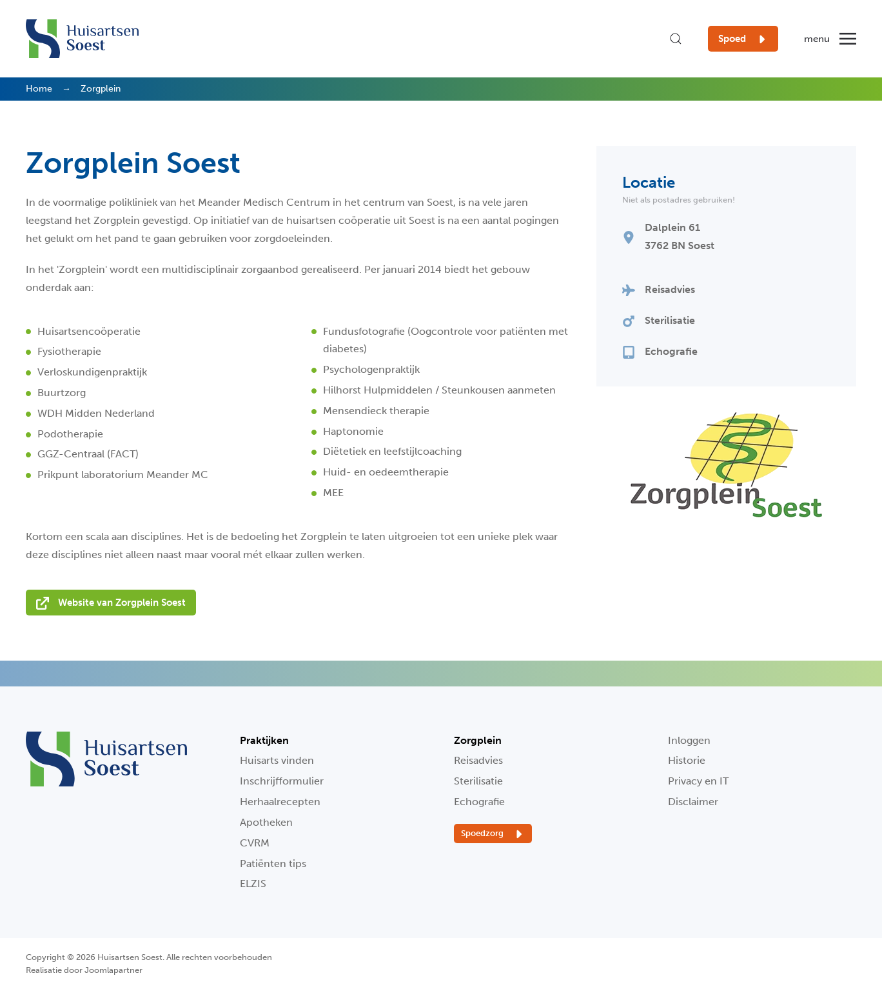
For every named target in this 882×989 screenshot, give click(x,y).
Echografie (479, 801)
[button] (675, 38)
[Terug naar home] (82, 38)
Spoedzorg (493, 834)
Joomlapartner (113, 970)
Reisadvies (478, 760)
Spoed (743, 39)
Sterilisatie (478, 781)
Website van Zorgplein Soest (111, 603)
